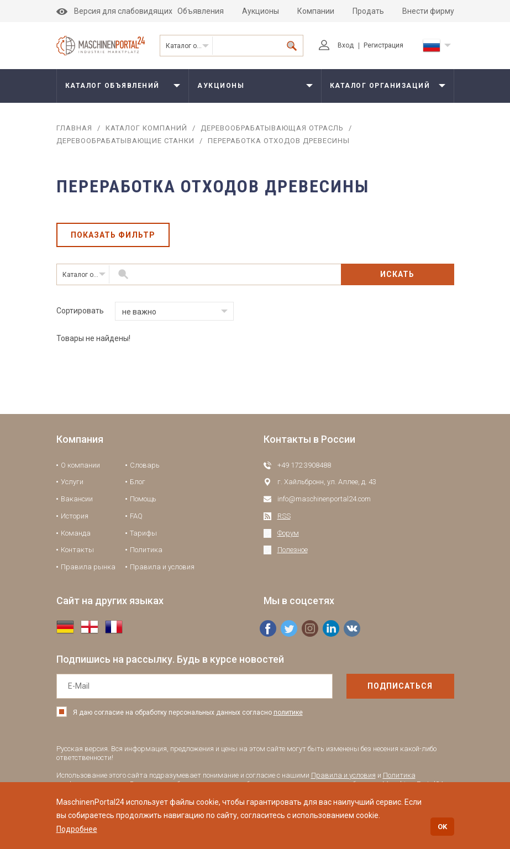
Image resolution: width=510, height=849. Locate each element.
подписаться (400, 686)
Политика (146, 550)
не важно (139, 311)
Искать (397, 274)
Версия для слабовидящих (114, 11)
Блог (137, 482)
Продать (368, 11)
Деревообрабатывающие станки (125, 141)
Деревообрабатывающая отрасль (272, 128)
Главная (74, 128)
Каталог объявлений (112, 86)
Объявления (200, 11)
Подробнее (76, 829)
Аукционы (260, 11)
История (74, 516)
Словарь (145, 465)
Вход (336, 45)
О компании (80, 465)
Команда (76, 533)
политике (288, 712)
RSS (284, 516)
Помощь (143, 499)
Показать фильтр (113, 234)
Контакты (77, 550)
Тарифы (143, 533)
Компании (315, 11)
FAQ (136, 516)
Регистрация (383, 45)
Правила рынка (88, 567)
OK (442, 826)
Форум (288, 533)
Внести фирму (428, 11)
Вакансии (77, 499)
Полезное (292, 550)
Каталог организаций (189, 46)
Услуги (72, 482)
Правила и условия (162, 567)
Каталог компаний (146, 128)
